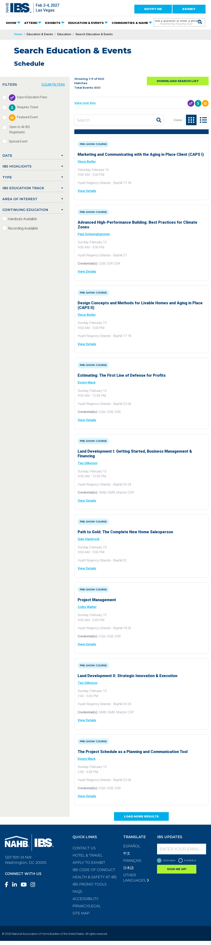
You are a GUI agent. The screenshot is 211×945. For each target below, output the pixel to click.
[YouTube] (25, 884)
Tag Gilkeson (87, 463)
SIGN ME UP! (176, 869)
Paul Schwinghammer (94, 234)
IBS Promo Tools (90, 884)
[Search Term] (175, 22)
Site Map (81, 913)
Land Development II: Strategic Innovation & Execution (127, 675)
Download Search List (178, 81)
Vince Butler (87, 161)
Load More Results (141, 816)
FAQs (77, 891)
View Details (87, 191)
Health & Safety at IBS (95, 877)
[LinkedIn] (16, 884)
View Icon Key (85, 103)
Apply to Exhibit (89, 862)
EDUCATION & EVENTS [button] (86, 23)
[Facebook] (8, 884)
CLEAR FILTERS (53, 84)
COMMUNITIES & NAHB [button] (130, 23)
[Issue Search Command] (200, 18)
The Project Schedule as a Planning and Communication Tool (133, 751)
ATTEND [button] (30, 23)
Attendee (167, 860)
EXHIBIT (189, 9)
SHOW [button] (11, 23)
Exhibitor (188, 860)
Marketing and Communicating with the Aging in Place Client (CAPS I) (141, 154)
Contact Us (84, 848)
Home (18, 34)
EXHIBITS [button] (52, 23)
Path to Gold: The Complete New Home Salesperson (125, 532)
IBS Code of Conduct (94, 870)
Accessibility (85, 899)
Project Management (97, 599)
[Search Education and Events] (114, 120)
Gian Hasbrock (89, 539)
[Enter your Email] (181, 849)
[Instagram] (34, 884)
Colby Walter (87, 607)
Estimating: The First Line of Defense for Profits (122, 375)
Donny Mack (87, 382)
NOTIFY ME (153, 9)
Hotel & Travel (88, 855)
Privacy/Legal (87, 906)
